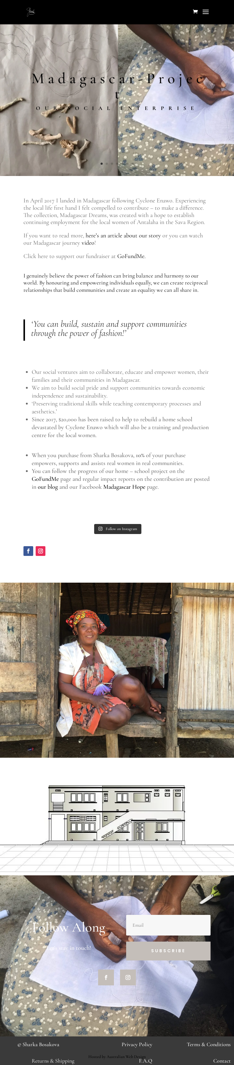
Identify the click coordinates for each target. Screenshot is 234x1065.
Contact (222, 1060)
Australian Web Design (126, 1056)
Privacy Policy (137, 1044)
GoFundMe (45, 479)
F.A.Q (145, 1060)
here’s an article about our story (123, 235)
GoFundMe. (132, 256)
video (88, 242)
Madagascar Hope (124, 487)
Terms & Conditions (209, 1044)
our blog (48, 487)
